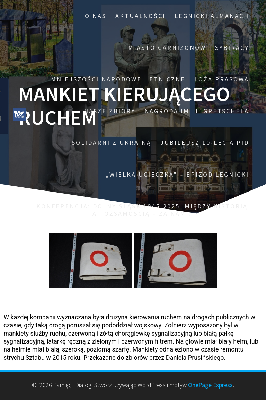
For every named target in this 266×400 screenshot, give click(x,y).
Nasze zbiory (109, 111)
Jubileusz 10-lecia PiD (204, 142)
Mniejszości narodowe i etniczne (118, 79)
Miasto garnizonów (167, 48)
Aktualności (140, 16)
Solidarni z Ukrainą (111, 142)
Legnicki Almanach (212, 16)
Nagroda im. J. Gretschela (196, 111)
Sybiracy (232, 48)
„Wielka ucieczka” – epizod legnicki (177, 174)
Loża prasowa (221, 79)
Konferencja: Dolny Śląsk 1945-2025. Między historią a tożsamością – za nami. (142, 210)
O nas (95, 16)
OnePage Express (210, 385)
